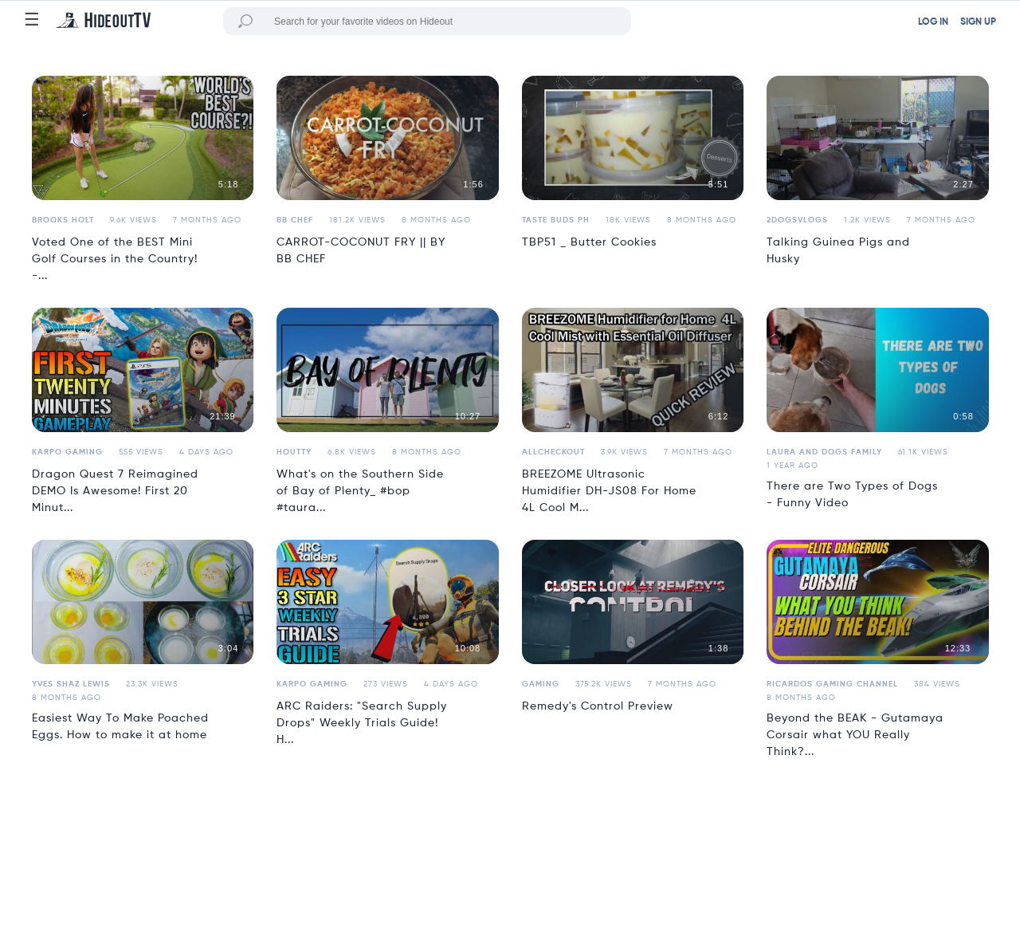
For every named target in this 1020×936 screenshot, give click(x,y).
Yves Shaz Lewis (71, 684)
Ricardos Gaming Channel (832, 684)
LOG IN (933, 22)
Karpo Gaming (67, 452)
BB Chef (295, 220)
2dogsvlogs (797, 220)
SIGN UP (978, 22)
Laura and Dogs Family (824, 452)
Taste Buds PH (556, 220)
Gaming (540, 684)
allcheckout (553, 452)
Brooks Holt (63, 220)
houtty (294, 452)
